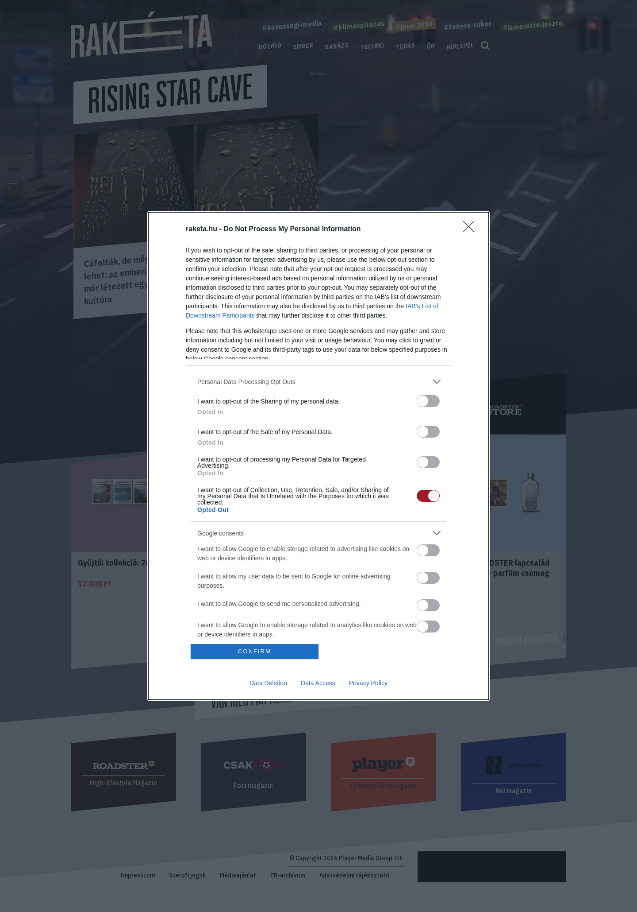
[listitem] (318, 381)
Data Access (318, 683)
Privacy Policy (368, 683)
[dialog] (318, 456)
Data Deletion (268, 683)
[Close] (471, 229)
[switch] (428, 401)
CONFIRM (254, 651)
